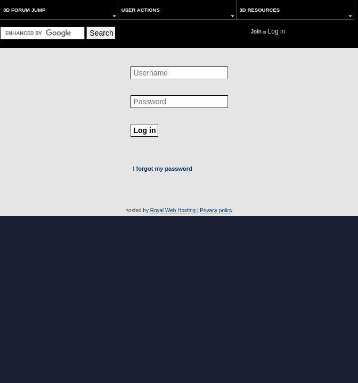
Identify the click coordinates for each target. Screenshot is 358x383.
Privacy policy (216, 210)
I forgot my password (162, 168)
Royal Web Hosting (173, 210)
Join (256, 32)
